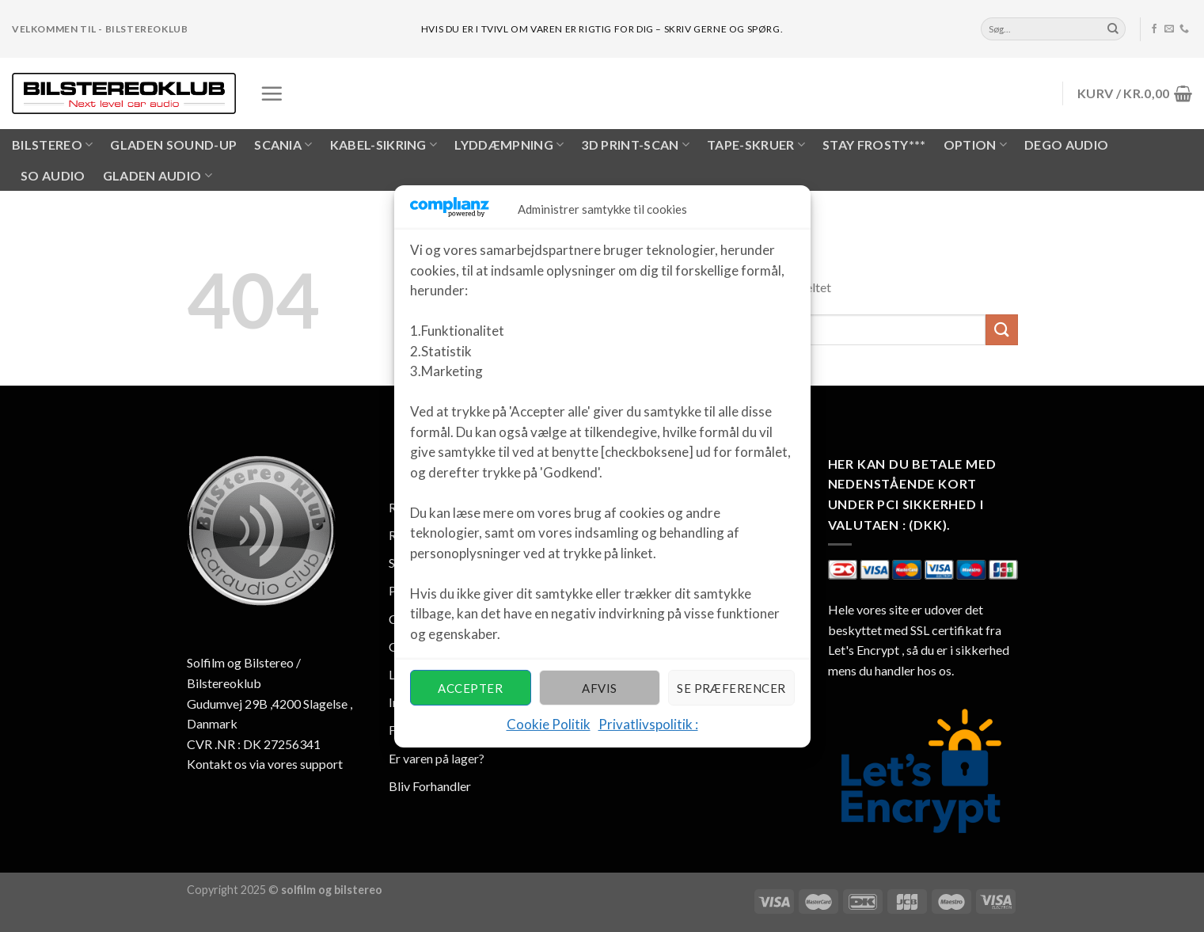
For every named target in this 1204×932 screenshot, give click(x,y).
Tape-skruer (756, 145)
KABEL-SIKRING (384, 145)
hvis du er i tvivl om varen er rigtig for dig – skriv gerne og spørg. (602, 29)
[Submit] (1113, 29)
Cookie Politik (549, 724)
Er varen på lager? (436, 758)
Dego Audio (1066, 144)
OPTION (975, 145)
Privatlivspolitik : (648, 724)
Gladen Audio (157, 176)
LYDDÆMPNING (509, 145)
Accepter (470, 688)
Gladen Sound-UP (173, 144)
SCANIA (283, 145)
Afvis (599, 688)
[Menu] (271, 93)
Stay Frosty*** (873, 144)
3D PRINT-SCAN (635, 145)
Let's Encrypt (863, 649)
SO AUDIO (53, 175)
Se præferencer (731, 688)
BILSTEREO (52, 145)
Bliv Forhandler (430, 785)
